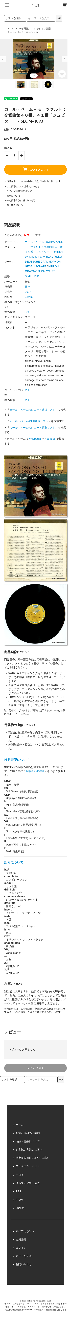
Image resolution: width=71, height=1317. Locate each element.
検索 (59, 18)
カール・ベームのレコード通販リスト (32, 409)
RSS (18, 1191)
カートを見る (24, 1256)
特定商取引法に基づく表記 (32, 1157)
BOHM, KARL (54, 241)
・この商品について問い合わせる (21, 186)
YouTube (50, 438)
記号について (13, 862)
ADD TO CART (35, 169)
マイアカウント (25, 1231)
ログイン (21, 1247)
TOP (6, 28)
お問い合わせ (24, 1264)
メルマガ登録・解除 (28, 1183)
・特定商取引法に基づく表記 (19, 200)
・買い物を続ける (13, 205)
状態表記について (17, 760)
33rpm (29, 297)
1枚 (27, 312)
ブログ (20, 1175)
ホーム (20, 1124)
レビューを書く (35, 1068)
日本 (27, 286)
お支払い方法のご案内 (29, 1149)
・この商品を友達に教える (18, 191)
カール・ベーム (34, 241)
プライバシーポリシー (29, 1166)
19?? (28, 291)
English (20, 1208)
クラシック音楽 (42, 28)
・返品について (12, 195)
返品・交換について (28, 1141)
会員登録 (21, 1239)
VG (27, 390)
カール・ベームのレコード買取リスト (32, 427)
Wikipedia (35, 438)
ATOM (19, 1199)
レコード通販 (22, 28)
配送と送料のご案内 (28, 1133)
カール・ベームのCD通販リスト (29, 421)
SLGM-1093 (32, 276)
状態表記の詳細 (35, 771)
